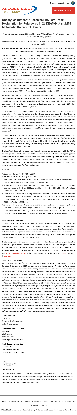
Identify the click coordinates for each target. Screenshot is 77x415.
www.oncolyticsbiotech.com (16, 253)
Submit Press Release (33, 401)
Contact (44, 405)
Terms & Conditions (50, 401)
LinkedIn (64, 253)
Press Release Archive (15, 401)
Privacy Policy (35, 405)
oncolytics (7, 256)
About (4, 401)
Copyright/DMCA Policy (67, 401)
